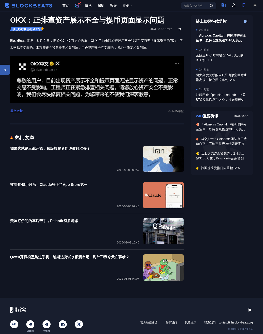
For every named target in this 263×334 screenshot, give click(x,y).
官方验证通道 (148, 322)
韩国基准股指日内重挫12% (220, 168)
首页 (65, 5)
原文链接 (16, 111)
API (14, 324)
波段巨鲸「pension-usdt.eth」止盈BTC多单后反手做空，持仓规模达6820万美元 (221, 99)
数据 (113, 5)
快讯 (88, 5)
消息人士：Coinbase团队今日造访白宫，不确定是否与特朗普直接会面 (222, 143)
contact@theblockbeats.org (235, 322)
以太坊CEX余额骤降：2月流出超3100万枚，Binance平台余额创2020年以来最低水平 (220, 158)
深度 (101, 5)
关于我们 (171, 322)
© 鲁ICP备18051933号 (240, 329)
